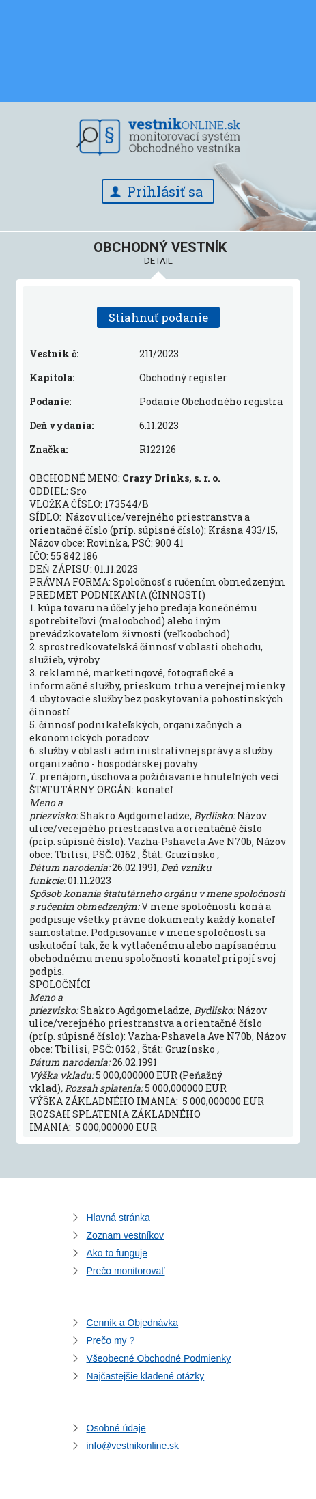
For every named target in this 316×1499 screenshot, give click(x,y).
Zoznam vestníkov (125, 1235)
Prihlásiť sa (165, 191)
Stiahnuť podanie (158, 317)
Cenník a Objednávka (133, 1322)
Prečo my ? (111, 1340)
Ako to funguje (117, 1253)
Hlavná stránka (118, 1217)
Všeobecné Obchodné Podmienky (159, 1358)
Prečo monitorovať (126, 1270)
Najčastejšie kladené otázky (146, 1376)
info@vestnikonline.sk (133, 1445)
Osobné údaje (116, 1427)
